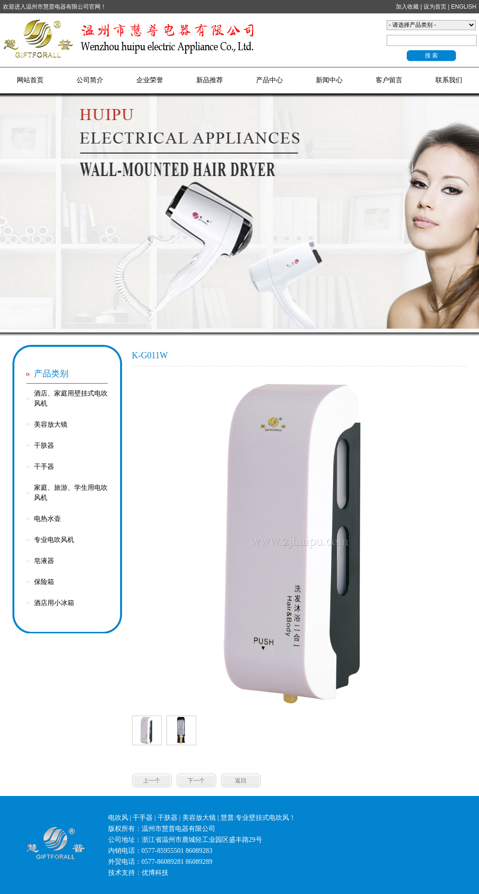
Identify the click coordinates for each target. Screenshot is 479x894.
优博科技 (155, 872)
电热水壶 (47, 518)
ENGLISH (464, 6)
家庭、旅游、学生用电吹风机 (71, 492)
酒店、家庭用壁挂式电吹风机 (71, 398)
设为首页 (434, 6)
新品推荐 (209, 80)
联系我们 (448, 80)
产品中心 (269, 80)
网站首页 (30, 80)
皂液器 (44, 560)
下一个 (196, 780)
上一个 (151, 780)
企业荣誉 (149, 80)
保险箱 (44, 581)
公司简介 (90, 80)
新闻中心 (329, 80)
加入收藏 (407, 6)
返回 (240, 780)
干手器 (44, 466)
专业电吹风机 (54, 539)
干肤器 (44, 445)
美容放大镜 (50, 424)
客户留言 (389, 80)
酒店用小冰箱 (54, 603)
